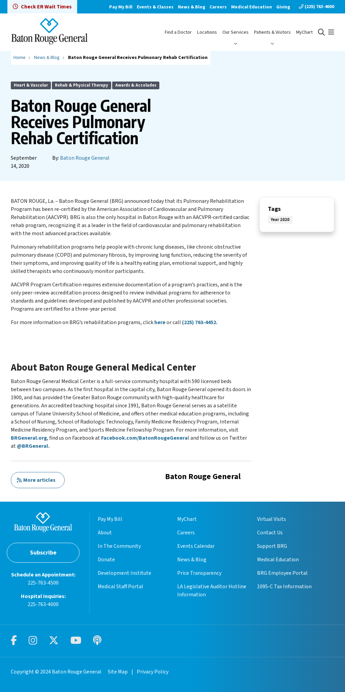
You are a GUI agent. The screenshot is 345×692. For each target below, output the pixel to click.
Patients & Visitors (272, 32)
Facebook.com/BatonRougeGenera (144, 438)
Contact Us (270, 532)
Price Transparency (199, 573)
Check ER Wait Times (42, 6)
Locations (207, 32)
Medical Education (251, 7)
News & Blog (191, 7)
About (105, 532)
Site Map (118, 671)
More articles (36, 480)
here (159, 322)
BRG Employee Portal (282, 573)
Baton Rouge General (84, 158)
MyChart (304, 32)
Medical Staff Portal (120, 586)
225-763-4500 (43, 583)
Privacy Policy (152, 671)
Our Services (235, 32)
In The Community (119, 546)
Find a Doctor (178, 32)
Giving (283, 7)
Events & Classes (155, 7)
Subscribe (43, 552)
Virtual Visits (271, 519)
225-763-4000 (43, 604)
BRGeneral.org (29, 438)
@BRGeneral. (33, 446)
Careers (218, 7)
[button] (331, 32)
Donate (106, 559)
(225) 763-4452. (199, 322)
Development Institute (124, 573)
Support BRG (272, 546)
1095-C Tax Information (284, 586)
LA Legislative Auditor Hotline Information (211, 590)
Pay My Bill (120, 7)
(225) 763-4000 (316, 6)
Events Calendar (196, 546)
